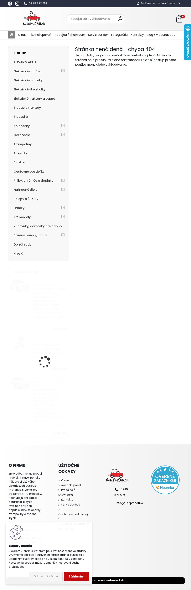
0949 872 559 (38, 3)
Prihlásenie (148, 3)
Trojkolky (21, 153)
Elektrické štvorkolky (29, 89)
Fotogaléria (119, 35)
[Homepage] (11, 35)
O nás (22, 35)
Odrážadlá (22, 135)
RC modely (22, 217)
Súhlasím (76, 576)
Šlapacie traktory (27, 107)
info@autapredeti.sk (129, 503)
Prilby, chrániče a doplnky (33, 180)
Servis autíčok (98, 35)
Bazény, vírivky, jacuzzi (31, 235)
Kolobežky (22, 126)
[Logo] (34, 18)
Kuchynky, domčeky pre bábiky (38, 226)
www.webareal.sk (111, 580)
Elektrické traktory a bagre (34, 98)
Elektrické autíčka (27, 71)
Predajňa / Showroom (69, 35)
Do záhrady (22, 244)
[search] (120, 18)
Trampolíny (23, 144)
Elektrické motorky (28, 80)
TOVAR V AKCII (25, 62)
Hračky (19, 208)
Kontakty (137, 35)
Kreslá (18, 253)
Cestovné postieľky (29, 171)
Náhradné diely (25, 189)
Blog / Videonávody (161, 35)
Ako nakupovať (40, 35)
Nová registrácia (172, 3)
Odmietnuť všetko (46, 576)
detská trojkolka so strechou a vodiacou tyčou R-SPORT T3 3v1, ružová (48, 351)
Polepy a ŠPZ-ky (26, 199)
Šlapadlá (21, 116)
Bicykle (19, 162)
